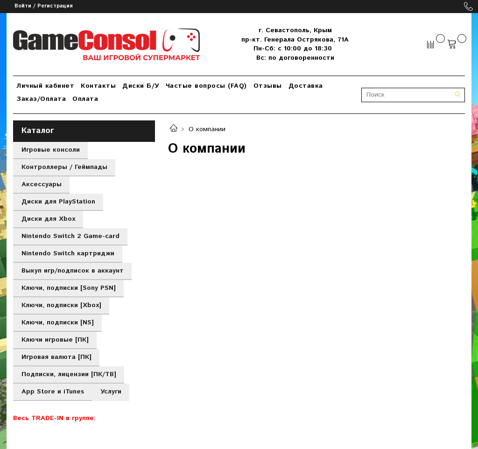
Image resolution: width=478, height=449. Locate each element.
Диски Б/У (140, 86)
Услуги (110, 391)
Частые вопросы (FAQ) (206, 86)
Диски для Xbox (48, 219)
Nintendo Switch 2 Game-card (70, 236)
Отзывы (267, 86)
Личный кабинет (45, 86)
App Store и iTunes (52, 391)
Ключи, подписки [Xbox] (61, 305)
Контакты (98, 86)
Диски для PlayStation (58, 201)
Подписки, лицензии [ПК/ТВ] (68, 374)
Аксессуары (41, 184)
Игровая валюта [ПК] (56, 357)
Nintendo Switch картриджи (67, 253)
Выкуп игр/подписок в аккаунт (72, 270)
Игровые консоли (50, 149)
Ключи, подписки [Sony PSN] (68, 288)
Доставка (305, 86)
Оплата (85, 99)
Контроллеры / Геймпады (64, 167)
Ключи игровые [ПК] (55, 339)
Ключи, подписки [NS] (57, 322)
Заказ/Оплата (41, 99)
